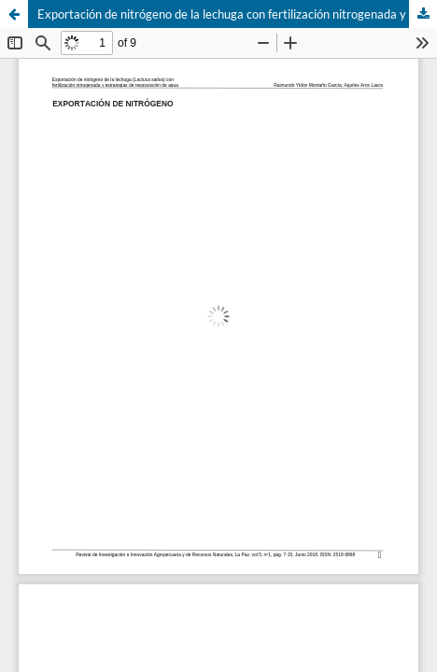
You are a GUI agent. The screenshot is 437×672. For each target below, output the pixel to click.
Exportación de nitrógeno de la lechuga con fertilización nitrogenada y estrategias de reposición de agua (237, 14)
